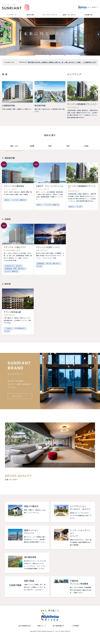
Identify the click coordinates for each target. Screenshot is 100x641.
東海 (67, 152)
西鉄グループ (41, 631)
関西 (50, 152)
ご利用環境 (75, 631)
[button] (27, 60)
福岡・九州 (14, 152)
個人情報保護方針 (58, 631)
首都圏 (32, 152)
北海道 (86, 152)
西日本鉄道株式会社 (24, 631)
